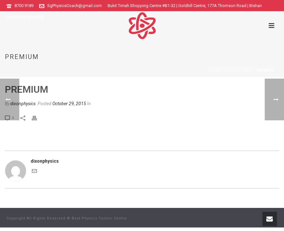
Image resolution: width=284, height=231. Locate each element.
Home (215, 70)
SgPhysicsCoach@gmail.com (74, 5)
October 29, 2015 (69, 103)
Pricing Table (239, 70)
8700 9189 (23, 5)
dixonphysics (23, 103)
